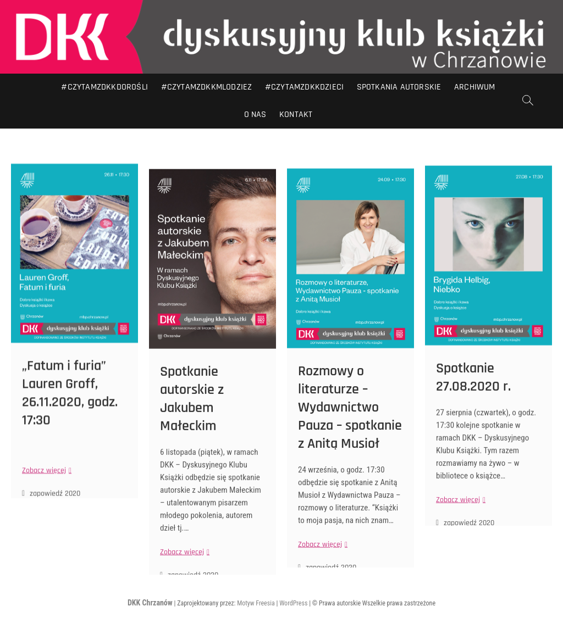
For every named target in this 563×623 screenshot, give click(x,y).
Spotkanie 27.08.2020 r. (473, 406)
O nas (255, 114)
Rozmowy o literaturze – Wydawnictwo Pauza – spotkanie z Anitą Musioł (350, 439)
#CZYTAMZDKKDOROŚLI (104, 87)
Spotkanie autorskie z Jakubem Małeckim (192, 431)
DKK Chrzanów (150, 602)
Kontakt (295, 114)
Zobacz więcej (45, 496)
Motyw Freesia (256, 603)
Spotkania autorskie (399, 87)
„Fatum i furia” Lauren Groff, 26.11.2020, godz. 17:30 (70, 419)
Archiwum (474, 87)
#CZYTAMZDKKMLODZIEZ (206, 87)
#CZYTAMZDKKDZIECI (304, 87)
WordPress (293, 603)
